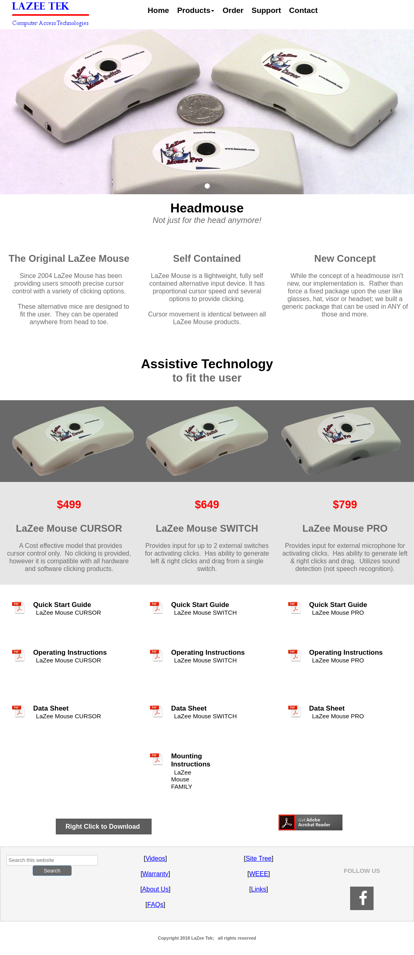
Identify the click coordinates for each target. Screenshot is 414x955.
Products (195, 10)
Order (232, 10)
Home (158, 10)
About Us (155, 889)
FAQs (155, 904)
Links (258, 889)
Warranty (155, 873)
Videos (155, 858)
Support (266, 10)
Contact (303, 10)
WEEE (258, 873)
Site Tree (259, 858)
